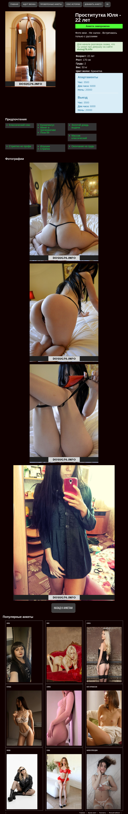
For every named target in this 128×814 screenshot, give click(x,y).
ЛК (107, 4)
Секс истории (73, 4)
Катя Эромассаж (92, 687)
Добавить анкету (93, 4)
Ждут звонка (29, 4)
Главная (14, 4)
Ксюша (9, 687)
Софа (48, 750)
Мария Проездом (92, 750)
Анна (8, 623)
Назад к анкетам (63, 608)
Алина (49, 687)
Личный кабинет (114, 812)
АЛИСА (89, 623)
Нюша (8, 750)
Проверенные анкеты (51, 4)
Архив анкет (92, 812)
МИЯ (48, 623)
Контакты (102, 812)
